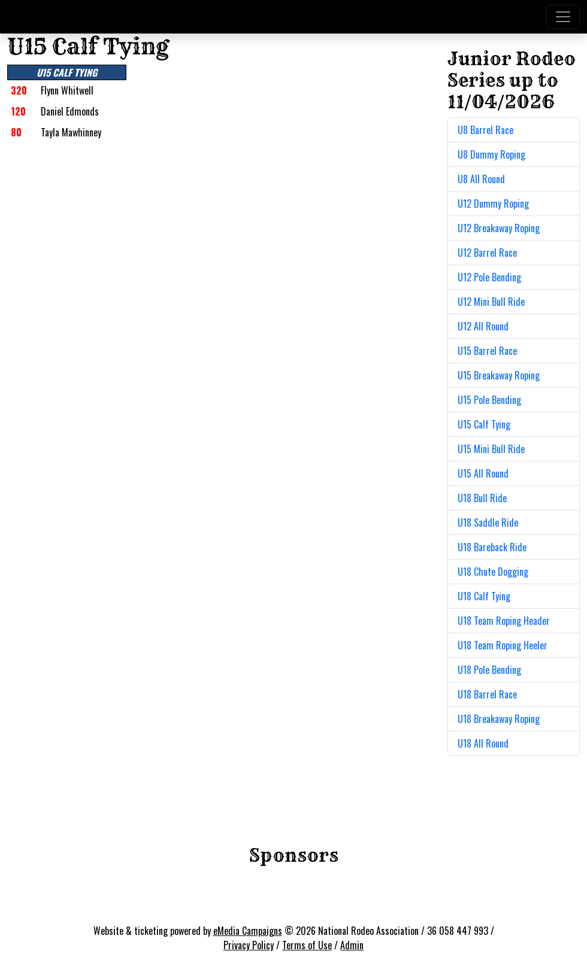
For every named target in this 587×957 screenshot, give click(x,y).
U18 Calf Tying (484, 596)
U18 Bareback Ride (492, 547)
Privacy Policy (248, 945)
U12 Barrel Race (487, 252)
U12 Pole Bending (489, 277)
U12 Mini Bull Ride (491, 301)
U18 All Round (483, 743)
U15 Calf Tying (484, 424)
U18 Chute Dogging (493, 571)
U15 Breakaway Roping (499, 375)
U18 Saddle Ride (488, 522)
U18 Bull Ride (482, 498)
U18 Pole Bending (489, 670)
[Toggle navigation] (563, 17)
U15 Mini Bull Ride (491, 449)
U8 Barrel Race (485, 130)
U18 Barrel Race (487, 694)
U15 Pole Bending (489, 400)
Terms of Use (307, 945)
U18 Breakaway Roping (499, 719)
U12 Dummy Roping (493, 203)
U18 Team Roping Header (504, 620)
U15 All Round (483, 473)
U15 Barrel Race (487, 351)
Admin (352, 945)
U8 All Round (481, 179)
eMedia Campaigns (247, 930)
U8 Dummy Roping (491, 154)
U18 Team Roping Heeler (502, 645)
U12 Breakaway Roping (499, 228)
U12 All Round (483, 326)
